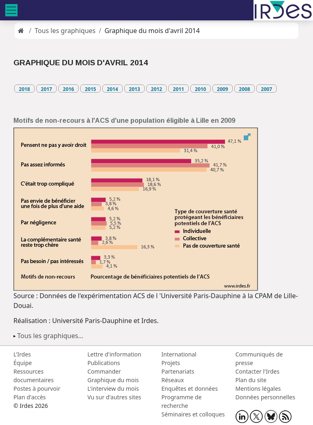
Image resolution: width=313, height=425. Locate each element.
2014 (112, 89)
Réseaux (172, 380)
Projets (170, 363)
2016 (68, 89)
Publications (104, 363)
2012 (156, 89)
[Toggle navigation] (11, 10)
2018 (24, 89)
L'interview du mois (113, 388)
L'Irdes (22, 354)
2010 (200, 89)
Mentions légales (258, 388)
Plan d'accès (29, 397)
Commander (104, 371)
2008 (244, 89)
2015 (90, 89)
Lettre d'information (114, 354)
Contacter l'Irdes (258, 371)
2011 (178, 89)
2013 (134, 89)
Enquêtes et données (189, 388)
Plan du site (251, 380)
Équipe (22, 363)
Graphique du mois (113, 380)
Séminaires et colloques (193, 414)
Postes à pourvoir (36, 388)
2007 (266, 89)
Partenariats (177, 371)
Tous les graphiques (65, 30)
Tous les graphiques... (50, 335)
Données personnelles (265, 397)
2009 (222, 89)
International (178, 354)
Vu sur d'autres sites (114, 397)
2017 (46, 89)
